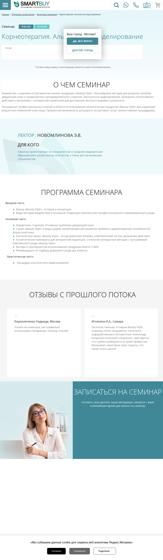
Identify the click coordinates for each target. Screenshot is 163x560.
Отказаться (80, 551)
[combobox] (38, 54)
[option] (44, 342)
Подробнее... (104, 551)
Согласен (56, 551)
